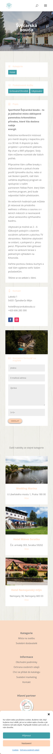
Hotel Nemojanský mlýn (26, 590)
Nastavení (26, 743)
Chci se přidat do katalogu (26, 672)
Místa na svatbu (26, 638)
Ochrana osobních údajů (29, 750)
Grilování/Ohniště (19, 91)
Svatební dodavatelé (26, 643)
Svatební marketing (26, 677)
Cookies (15, 750)
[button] (48, 714)
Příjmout (26, 735)
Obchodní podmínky (26, 662)
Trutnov (26, 37)
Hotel (12, 72)
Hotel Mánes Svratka (26, 539)
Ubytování (37, 91)
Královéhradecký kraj (26, 33)
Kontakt (26, 682)
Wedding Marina (26, 488)
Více (26, 498)
